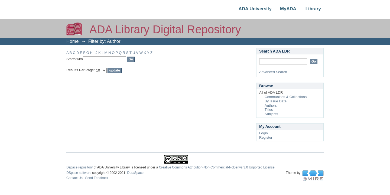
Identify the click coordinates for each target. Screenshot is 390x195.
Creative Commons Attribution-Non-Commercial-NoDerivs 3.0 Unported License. (217, 167)
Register (265, 137)
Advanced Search (273, 72)
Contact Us (74, 178)
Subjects (271, 114)
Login (263, 133)
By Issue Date (276, 101)
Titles (269, 110)
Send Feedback (96, 178)
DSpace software (78, 173)
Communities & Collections (286, 97)
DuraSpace (135, 173)
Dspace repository (79, 167)
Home (72, 41)
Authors (271, 105)
